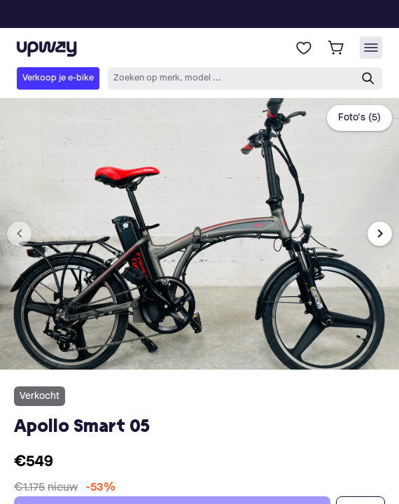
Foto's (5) (359, 117)
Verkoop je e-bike (58, 78)
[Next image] (380, 233)
